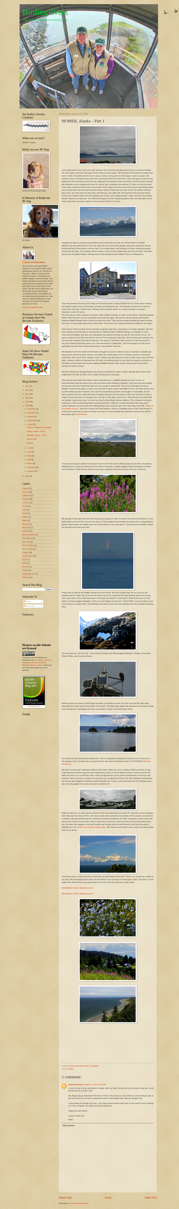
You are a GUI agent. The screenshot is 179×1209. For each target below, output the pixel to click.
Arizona (25, 492)
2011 (27, 394)
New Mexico (27, 538)
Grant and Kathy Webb (35, 262)
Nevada (25, 531)
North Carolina (28, 545)
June (29, 452)
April (29, 459)
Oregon (25, 552)
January (30, 471)
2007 (27, 476)
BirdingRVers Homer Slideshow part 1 (77, 888)
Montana (25, 527)
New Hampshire (28, 535)
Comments (29, 606)
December (31, 409)
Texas (24, 560)
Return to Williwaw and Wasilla (39, 427)
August (30, 424)
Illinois (24, 513)
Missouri (25, 524)
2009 (27, 402)
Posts (27, 601)
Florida (25, 506)
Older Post (151, 1197)
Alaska (70, 1069)
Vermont (25, 567)
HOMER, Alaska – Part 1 (37, 435)
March (30, 463)
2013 (27, 386)
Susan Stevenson (75, 1084)
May (29, 456)
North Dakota (27, 549)
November (31, 413)
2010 (27, 398)
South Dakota (27, 556)
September (32, 420)
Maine (24, 520)
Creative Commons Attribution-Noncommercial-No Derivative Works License (36, 662)
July (29, 448)
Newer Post (65, 1197)
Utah (24, 563)
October (30, 417)
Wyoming (26, 577)
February (31, 467)
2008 (27, 405)
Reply (70, 1119)
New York (26, 542)
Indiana (25, 517)
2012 (27, 390)
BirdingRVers (45, 12)
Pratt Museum (81, 414)
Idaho (24, 510)
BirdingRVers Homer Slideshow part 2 (77, 894)
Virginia (25, 570)
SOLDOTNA (32, 439)
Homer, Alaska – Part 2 (36, 431)
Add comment (69, 1125)
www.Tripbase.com (34, 706)
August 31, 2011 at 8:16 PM (95, 1084)
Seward (30, 443)
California (26, 495)
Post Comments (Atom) (79, 1203)
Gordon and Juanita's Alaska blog (91, 827)
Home (108, 1197)
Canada (25, 499)
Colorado (26, 503)
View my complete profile (32, 307)
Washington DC (28, 574)
